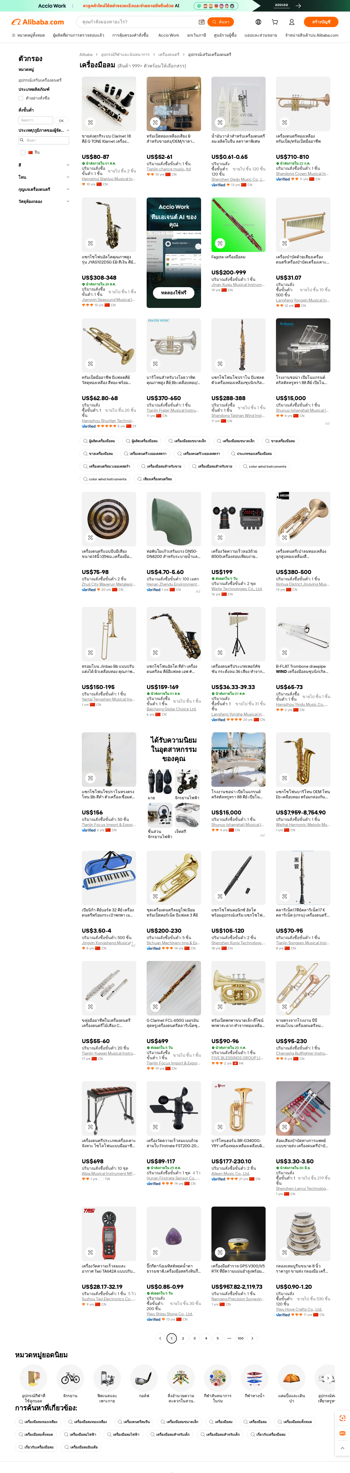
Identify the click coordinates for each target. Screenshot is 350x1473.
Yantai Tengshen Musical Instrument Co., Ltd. (109, 699)
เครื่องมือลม (220, 1422)
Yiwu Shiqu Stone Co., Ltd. (170, 1314)
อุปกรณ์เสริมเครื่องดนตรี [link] (209, 54)
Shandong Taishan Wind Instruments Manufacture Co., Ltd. (238, 415)
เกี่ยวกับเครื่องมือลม (268, 1434)
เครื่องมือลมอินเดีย (81, 1447)
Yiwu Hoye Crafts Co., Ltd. (299, 1309)
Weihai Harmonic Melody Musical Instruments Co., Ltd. (303, 824)
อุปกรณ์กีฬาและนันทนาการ (125, 54)
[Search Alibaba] (138, 22)
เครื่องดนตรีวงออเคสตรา (145, 454)
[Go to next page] (252, 1338)
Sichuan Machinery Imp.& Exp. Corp (174, 942)
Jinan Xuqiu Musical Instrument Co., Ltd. (238, 284)
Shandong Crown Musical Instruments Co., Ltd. (303, 173)
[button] (201, 21)
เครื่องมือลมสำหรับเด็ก (170, 1434)
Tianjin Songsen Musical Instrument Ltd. (303, 942)
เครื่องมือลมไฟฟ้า (80, 1434)
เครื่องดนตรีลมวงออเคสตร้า (106, 466)
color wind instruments (264, 466)
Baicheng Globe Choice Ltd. (171, 709)
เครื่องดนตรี (168, 54)
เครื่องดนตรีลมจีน (134, 1422)
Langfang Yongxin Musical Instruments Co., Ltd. (303, 300)
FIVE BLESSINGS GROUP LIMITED (238, 1058)
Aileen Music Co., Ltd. (230, 1173)
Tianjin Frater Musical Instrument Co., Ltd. (174, 410)
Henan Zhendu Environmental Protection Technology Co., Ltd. (174, 584)
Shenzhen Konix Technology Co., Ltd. (238, 942)
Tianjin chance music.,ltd (169, 169)
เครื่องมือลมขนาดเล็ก (187, 441)
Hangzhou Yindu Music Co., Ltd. (303, 704)
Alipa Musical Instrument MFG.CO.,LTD (109, 1173)
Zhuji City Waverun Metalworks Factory (109, 584)
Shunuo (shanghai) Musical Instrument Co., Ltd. (303, 410)
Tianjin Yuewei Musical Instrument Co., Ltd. (109, 1053)
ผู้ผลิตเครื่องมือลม (99, 441)
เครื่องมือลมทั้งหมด (295, 1422)
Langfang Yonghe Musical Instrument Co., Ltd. (238, 714)
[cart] (276, 22)
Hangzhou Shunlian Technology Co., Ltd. (109, 420)
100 (241, 1338)
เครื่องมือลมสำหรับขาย (161, 466)
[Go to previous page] (160, 1338)
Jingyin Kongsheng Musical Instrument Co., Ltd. (109, 942)
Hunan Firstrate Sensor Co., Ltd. (174, 1178)
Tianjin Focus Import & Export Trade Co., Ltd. (109, 824)
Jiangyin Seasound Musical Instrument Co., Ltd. (109, 299)
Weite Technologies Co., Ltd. (236, 588)
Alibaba (86, 54)
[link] (342, 1418)
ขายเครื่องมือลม (280, 441)
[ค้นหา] (220, 22)
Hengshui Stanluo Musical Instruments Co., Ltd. (109, 178)
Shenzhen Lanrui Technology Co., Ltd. (303, 1188)
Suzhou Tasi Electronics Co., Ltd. (109, 1299)
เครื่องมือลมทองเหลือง (38, 1422)
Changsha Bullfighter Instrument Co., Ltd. (303, 1053)
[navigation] (44, 697)
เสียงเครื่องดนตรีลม (154, 479)
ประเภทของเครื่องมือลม (251, 454)
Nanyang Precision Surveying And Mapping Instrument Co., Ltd (238, 1299)
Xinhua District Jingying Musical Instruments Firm (303, 584)
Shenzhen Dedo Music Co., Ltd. (238, 179)
